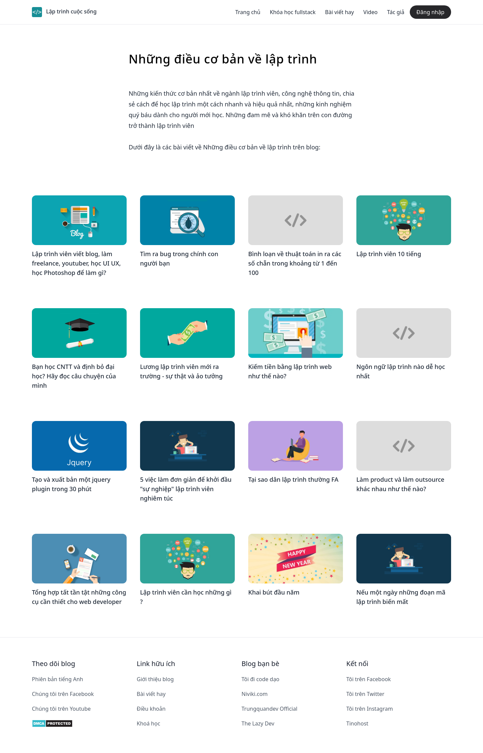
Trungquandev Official (269, 708)
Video (370, 12)
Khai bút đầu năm (274, 592)
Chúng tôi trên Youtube (61, 708)
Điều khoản (151, 708)
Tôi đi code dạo (260, 679)
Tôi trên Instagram (369, 708)
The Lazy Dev (258, 723)
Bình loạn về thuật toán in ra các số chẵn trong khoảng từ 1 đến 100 (294, 263)
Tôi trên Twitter (365, 694)
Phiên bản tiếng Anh (57, 679)
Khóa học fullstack (292, 12)
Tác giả (395, 12)
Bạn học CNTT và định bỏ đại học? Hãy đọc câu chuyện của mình (74, 376)
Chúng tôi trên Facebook (63, 694)
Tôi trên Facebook (368, 679)
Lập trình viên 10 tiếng (388, 254)
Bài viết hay (339, 12)
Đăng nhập (430, 12)
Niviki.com (255, 694)
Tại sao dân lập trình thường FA (293, 479)
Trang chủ (247, 12)
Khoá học (148, 723)
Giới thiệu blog (155, 679)
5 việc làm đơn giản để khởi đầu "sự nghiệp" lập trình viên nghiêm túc (185, 488)
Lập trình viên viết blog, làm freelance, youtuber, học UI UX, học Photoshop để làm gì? (76, 263)
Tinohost (357, 723)
